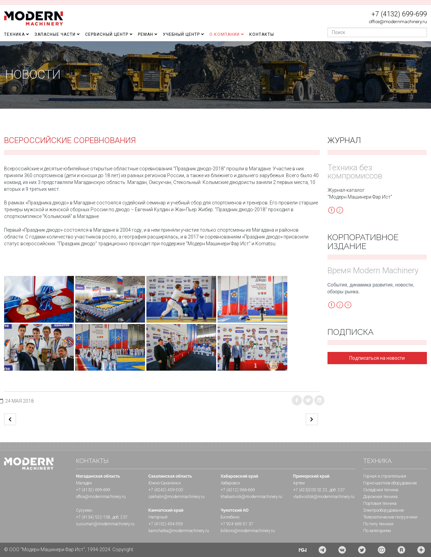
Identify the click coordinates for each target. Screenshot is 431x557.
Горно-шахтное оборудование (390, 483)
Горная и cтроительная (384, 476)
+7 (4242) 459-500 (165, 490)
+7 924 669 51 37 (237, 524)
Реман (145, 34)
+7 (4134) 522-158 (93, 517)
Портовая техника (380, 503)
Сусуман (84, 510)
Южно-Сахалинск (164, 483)
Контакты (261, 34)
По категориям (377, 530)
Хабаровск (230, 483)
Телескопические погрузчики (390, 517)
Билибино (230, 517)
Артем (299, 483)
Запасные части (55, 34)
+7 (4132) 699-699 (399, 14)
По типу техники (378, 524)
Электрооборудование (383, 510)
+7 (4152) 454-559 (165, 524)
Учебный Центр (181, 34)
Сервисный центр (106, 34)
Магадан (84, 483)
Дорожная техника (380, 496)
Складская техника (380, 490)
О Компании (224, 34)
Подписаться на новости (377, 358)
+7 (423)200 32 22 (310, 490)
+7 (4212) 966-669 (238, 490)
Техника (14, 34)
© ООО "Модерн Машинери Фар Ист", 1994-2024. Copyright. (69, 549)
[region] (215, 75)
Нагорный (157, 517)
